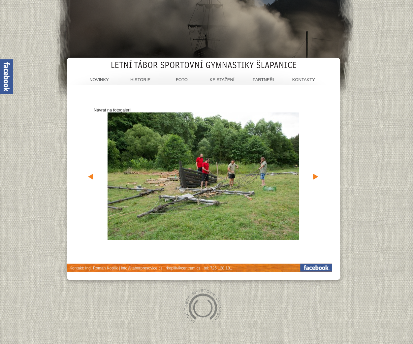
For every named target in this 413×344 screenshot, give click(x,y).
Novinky (99, 79)
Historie (140, 79)
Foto (182, 79)
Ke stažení (222, 79)
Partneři (263, 79)
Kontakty (303, 79)
